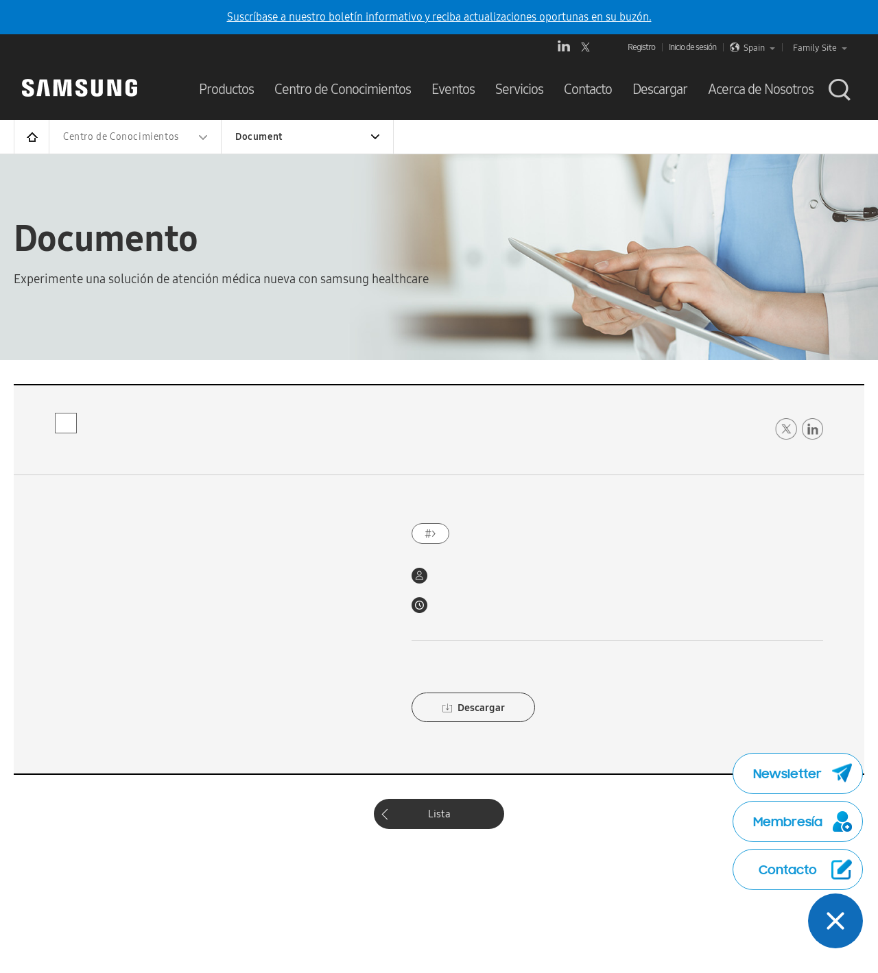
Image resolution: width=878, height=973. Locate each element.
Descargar (659, 89)
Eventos (453, 89)
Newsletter (802, 774)
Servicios (519, 89)
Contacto (588, 89)
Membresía (803, 821)
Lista (439, 814)
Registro (641, 47)
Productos (226, 89)
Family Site (820, 48)
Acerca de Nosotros (761, 89)
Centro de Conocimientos (342, 89)
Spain (759, 48)
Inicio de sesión (692, 47)
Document (259, 137)
